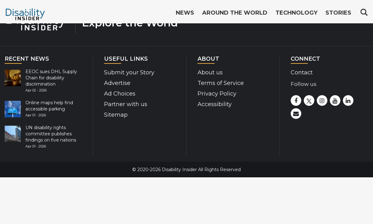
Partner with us (125, 104)
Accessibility (215, 104)
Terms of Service (221, 83)
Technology (296, 13)
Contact (302, 72)
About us (210, 72)
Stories (338, 13)
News (185, 13)
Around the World (234, 13)
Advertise (117, 83)
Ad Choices (119, 93)
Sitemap (116, 114)
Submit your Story (129, 72)
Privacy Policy (217, 93)
